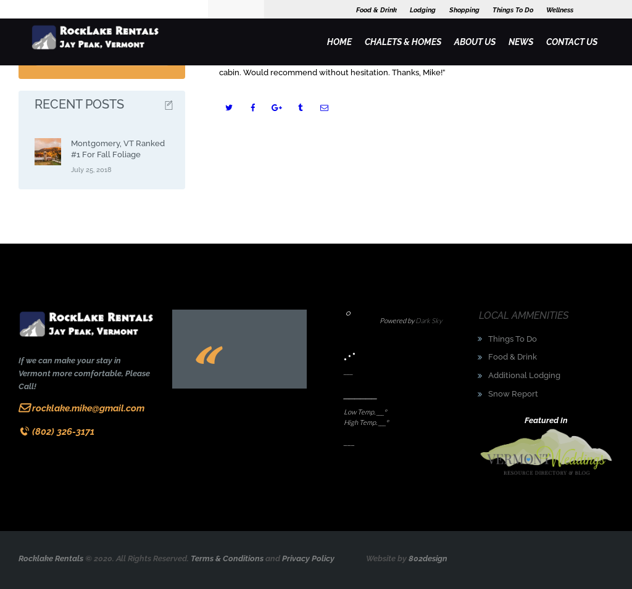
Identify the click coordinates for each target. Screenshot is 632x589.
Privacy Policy (308, 558)
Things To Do (512, 339)
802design (428, 558)
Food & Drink (512, 356)
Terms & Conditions (227, 558)
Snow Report (513, 393)
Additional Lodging (524, 375)
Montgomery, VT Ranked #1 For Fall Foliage (118, 149)
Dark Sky (428, 320)
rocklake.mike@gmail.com (88, 408)
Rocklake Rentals (51, 558)
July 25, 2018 (91, 169)
